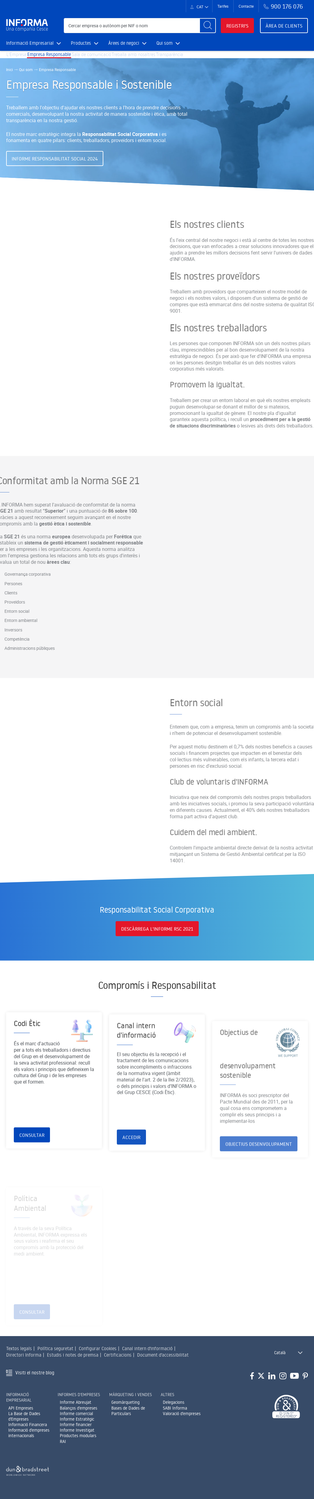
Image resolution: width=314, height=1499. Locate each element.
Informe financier (76, 1428)
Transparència (198, 59)
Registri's (237, 26)
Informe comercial (76, 1417)
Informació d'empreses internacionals (28, 1436)
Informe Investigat (77, 1434)
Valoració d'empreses (182, 1417)
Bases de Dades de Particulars (128, 1414)
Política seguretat (55, 1352)
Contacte (246, 6)
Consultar (31, 1158)
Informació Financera (27, 1428)
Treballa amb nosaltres (155, 59)
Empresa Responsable (57, 59)
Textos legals (19, 1352)
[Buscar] (207, 25)
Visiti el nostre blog (34, 1376)
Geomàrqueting (125, 1406)
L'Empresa (19, 59)
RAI (63, 1445)
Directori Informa (23, 1358)
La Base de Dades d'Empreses (24, 1419)
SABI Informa (175, 1411)
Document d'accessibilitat (163, 1358)
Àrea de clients (284, 26)
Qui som (168, 43)
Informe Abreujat (75, 1406)
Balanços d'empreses (78, 1411)
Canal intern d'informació (147, 1352)
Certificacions (118, 1358)
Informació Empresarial (33, 43)
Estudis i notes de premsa (72, 1358)
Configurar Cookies (98, 1352)
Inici (9, 77)
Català (279, 1356)
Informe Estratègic (77, 1422)
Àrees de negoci (127, 43)
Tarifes (222, 6)
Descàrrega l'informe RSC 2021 (157, 933)
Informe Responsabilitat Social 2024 (55, 167)
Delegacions (173, 1406)
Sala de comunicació (105, 59)
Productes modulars (78, 1439)
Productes (84, 43)
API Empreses (20, 1411)
